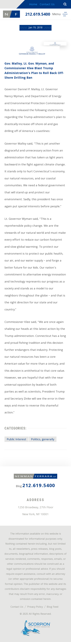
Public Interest (16, 439)
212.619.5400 (37, 14)
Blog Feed (52, 607)
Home (33, 4)
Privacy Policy (35, 607)
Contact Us (47, 4)
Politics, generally (42, 439)
